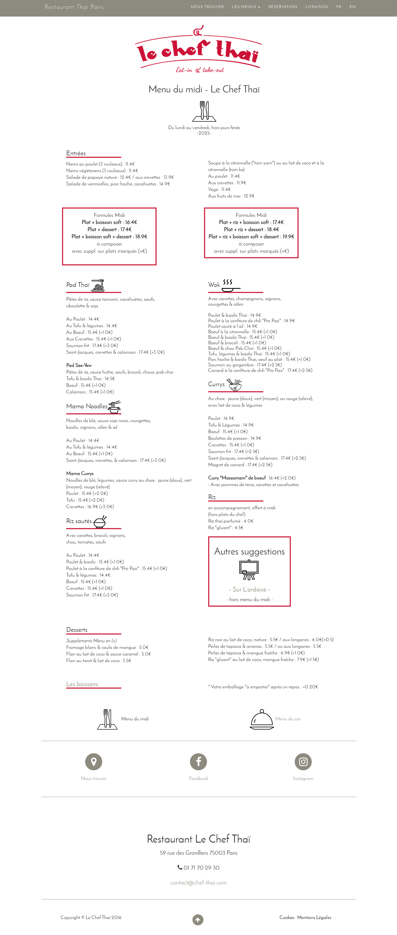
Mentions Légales (314, 917)
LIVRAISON (316, 9)
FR (338, 9)
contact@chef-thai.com (198, 882)
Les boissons (82, 684)
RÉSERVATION (283, 9)
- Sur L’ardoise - (249, 589)
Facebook (198, 778)
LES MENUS (246, 9)
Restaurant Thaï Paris (71, 8)
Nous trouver (93, 778)
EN (353, 9)
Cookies (287, 917)
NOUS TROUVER (207, 9)
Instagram (303, 778)
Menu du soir (288, 719)
